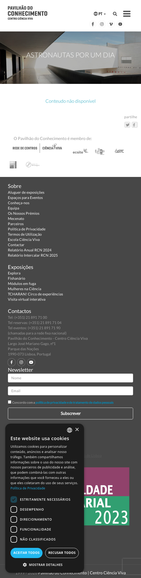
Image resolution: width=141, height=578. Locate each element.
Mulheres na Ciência (24, 289)
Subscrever (71, 413)
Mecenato (16, 218)
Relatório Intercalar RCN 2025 (33, 255)
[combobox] (69, 430)
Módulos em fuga (22, 283)
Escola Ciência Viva (24, 239)
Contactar (16, 244)
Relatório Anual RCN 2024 (29, 250)
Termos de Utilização (25, 234)
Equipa (13, 208)
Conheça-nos (18, 203)
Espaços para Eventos (25, 197)
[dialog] (44, 498)
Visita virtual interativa (26, 299)
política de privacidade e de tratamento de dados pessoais (74, 402)
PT (100, 14)
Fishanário (16, 278)
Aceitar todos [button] (26, 552)
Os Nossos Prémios (23, 213)
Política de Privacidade (26, 229)
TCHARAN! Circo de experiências (35, 294)
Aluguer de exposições (26, 192)
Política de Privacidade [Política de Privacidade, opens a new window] (28, 488)
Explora (14, 273)
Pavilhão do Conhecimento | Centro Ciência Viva (82, 572)
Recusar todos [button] (62, 552)
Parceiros (16, 224)
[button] (45, 564)
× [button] (77, 430)
